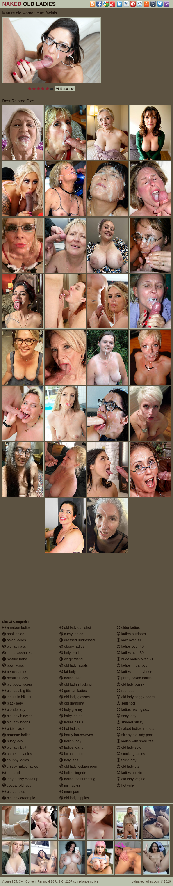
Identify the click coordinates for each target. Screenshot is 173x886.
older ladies (128, 627)
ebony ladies (71, 646)
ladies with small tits (135, 741)
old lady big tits (16, 691)
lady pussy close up (20, 779)
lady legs (68, 760)
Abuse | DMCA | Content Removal (26, 881)
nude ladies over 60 (135, 659)
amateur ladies (16, 627)
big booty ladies (17, 684)
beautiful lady (15, 678)
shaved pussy (130, 722)
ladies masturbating (77, 779)
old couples (13, 792)
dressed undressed (77, 640)
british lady (13, 728)
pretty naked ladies (134, 678)
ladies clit (12, 773)
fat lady (67, 672)
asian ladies (14, 640)
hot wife (125, 785)
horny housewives (76, 735)
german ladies (73, 691)
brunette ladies (16, 735)
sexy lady (126, 716)
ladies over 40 (130, 646)
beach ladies (14, 672)
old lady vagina (131, 779)
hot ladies (69, 728)
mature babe (14, 659)
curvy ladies (71, 634)
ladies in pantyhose (134, 672)
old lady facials (73, 665)
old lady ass (14, 646)
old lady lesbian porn (78, 766)
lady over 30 (129, 640)
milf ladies (69, 785)
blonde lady (13, 710)
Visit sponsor (65, 88)
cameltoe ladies (17, 754)
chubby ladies (15, 760)
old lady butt (14, 747)
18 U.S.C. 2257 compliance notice (74, 881)
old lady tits (128, 766)
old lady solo (129, 747)
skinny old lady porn (135, 735)
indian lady (70, 741)
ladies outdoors (131, 634)
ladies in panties (132, 665)
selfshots (126, 703)
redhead (125, 691)
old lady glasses (74, 697)
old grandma (71, 703)
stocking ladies (131, 754)
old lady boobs (16, 722)
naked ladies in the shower (140, 728)
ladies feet (69, 678)
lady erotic (69, 653)
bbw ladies (13, 665)
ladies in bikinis (16, 697)
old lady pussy (130, 684)
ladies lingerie (72, 773)
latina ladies (71, 754)
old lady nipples (74, 798)
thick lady (126, 760)
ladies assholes (17, 653)
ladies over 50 (130, 653)
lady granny (71, 710)
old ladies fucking (75, 684)
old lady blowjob (17, 716)
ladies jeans (71, 747)
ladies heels (71, 722)
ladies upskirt (129, 773)
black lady (12, 703)
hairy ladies (70, 716)
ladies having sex (133, 710)
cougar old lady (16, 785)
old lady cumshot (75, 627)
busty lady (12, 741)
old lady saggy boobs (136, 697)
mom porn (69, 792)
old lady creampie (18, 798)
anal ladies (13, 634)
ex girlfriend (71, 659)
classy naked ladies (20, 766)
